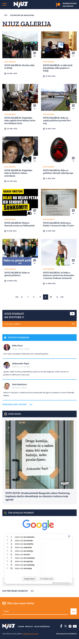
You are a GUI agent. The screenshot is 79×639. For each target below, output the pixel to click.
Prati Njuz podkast (12, 324)
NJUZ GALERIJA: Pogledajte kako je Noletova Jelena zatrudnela (18, 173)
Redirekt (73, 634)
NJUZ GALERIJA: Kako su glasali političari (17, 274)
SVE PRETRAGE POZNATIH (15, 591)
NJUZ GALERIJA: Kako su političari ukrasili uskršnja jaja (58, 171)
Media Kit (29, 627)
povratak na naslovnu (19, 15)
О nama (21, 627)
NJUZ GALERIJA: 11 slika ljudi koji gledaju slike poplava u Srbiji (57, 68)
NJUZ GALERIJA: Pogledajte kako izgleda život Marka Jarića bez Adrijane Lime (19, 120)
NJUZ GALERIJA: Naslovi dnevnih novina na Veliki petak (19, 224)
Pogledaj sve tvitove (14, 404)
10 (51, 297)
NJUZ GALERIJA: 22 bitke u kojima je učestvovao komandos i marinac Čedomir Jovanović (58, 275)
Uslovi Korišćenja (42, 627)
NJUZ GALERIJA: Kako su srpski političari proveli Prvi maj (57, 120)
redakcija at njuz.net (30, 634)
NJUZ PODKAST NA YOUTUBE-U (14, 315)
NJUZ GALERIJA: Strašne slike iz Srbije (19, 66)
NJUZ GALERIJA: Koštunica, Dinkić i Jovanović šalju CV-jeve (58, 224)
